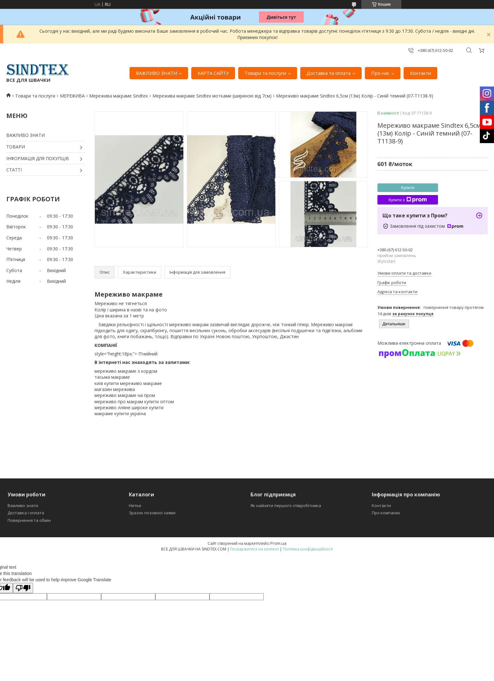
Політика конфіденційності (308, 549)
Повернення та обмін (29, 520)
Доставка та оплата (329, 73)
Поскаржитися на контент (254, 549)
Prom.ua (278, 543)
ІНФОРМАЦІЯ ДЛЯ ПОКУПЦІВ (37, 158)
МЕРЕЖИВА (72, 96)
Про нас (380, 73)
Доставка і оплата (26, 513)
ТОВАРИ (15, 147)
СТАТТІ (14, 170)
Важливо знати (23, 505)
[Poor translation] (23, 588)
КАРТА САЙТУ (213, 73)
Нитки (135, 505)
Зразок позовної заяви (152, 513)
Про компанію (386, 513)
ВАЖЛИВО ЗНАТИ (156, 73)
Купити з (407, 200)
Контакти (420, 73)
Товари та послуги (265, 73)
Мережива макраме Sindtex (118, 96)
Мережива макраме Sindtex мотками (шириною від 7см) (212, 96)
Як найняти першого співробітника (285, 505)
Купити (407, 187)
